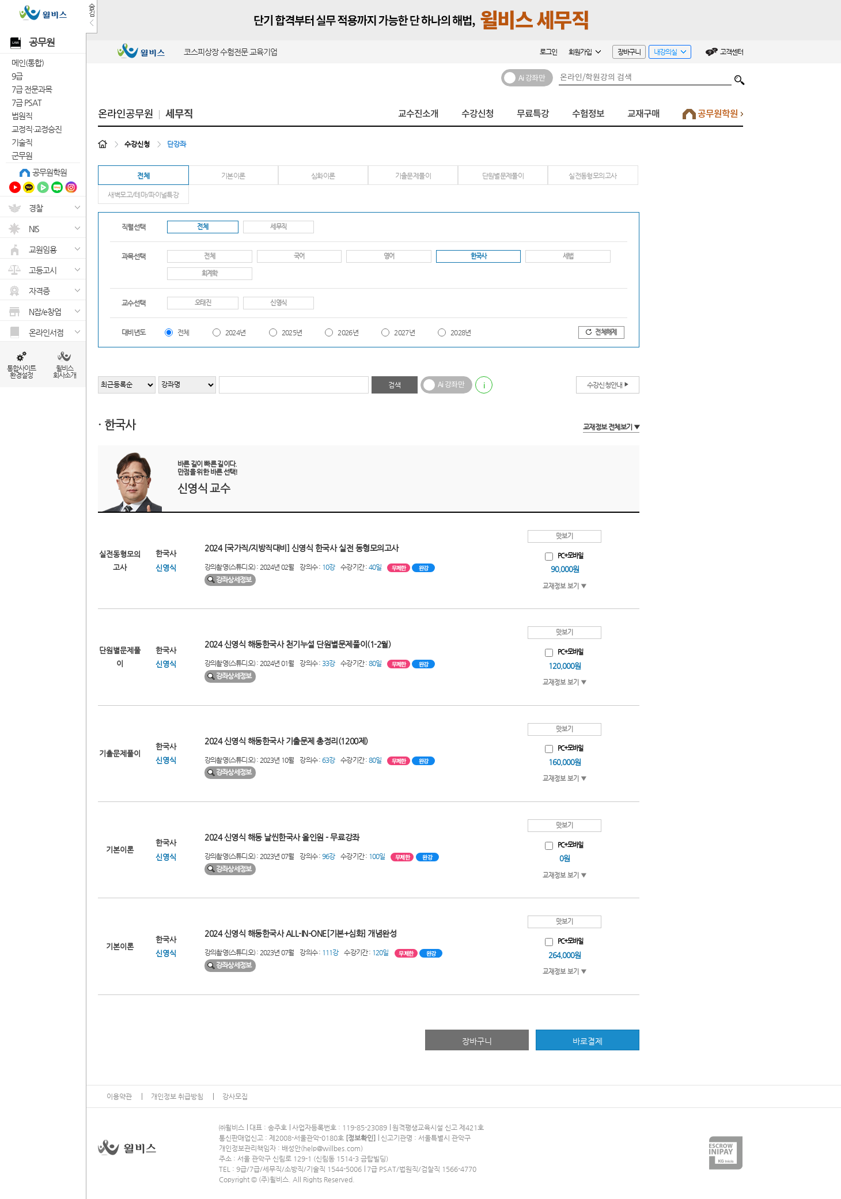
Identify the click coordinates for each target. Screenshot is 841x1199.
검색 (740, 77)
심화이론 (323, 176)
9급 (17, 76)
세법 (568, 256)
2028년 (460, 332)
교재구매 (643, 114)
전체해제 (601, 332)
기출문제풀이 (413, 176)
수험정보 (588, 114)
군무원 (22, 155)
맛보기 (564, 536)
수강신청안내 (608, 384)
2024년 (235, 332)
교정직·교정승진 (37, 129)
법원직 (22, 115)
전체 (143, 176)
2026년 (348, 332)
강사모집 (235, 1096)
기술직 (22, 142)
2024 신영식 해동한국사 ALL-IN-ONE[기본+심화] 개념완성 (300, 933)
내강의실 (667, 53)
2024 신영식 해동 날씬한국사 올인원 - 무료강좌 (281, 837)
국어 (299, 256)
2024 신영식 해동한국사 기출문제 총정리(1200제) (286, 741)
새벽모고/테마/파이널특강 (143, 195)
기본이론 (233, 176)
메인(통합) (28, 62)
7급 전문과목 (32, 89)
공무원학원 (49, 172)
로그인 (548, 52)
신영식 (278, 303)
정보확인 (360, 1138)
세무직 (179, 114)
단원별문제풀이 (503, 176)
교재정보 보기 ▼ (564, 586)
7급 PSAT (26, 102)
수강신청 (477, 114)
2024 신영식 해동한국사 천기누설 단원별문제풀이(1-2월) (297, 644)
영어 (389, 256)
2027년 (404, 332)
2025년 (292, 332)
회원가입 (585, 52)
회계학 (210, 273)
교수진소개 (418, 114)
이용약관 (119, 1096)
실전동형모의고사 (592, 176)
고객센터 (731, 52)
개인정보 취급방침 (177, 1096)
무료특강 (533, 114)
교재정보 (611, 427)
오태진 (203, 303)
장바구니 (629, 52)
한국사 (479, 256)
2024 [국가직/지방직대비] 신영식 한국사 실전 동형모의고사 (301, 548)
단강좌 (176, 144)
